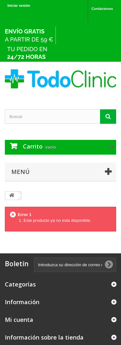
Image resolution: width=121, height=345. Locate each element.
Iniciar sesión (18, 5)
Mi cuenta (19, 319)
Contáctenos (102, 9)
